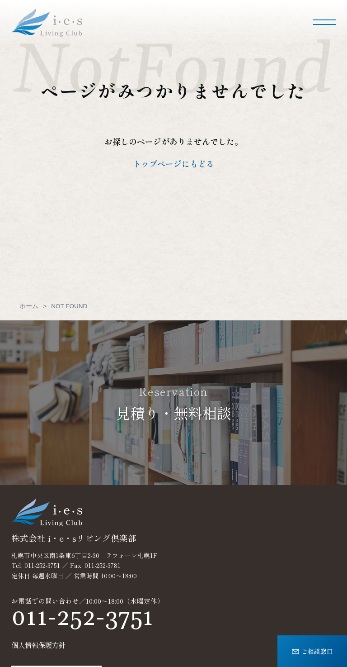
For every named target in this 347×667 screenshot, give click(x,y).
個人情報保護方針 (38, 645)
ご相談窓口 (312, 650)
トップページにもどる (173, 163)
